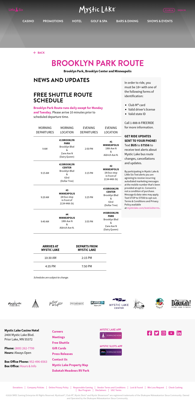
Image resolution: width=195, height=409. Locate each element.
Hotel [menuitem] (77, 21)
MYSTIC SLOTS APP (111, 346)
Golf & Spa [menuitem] (99, 21)
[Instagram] (163, 333)
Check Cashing (175, 387)
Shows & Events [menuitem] (160, 21)
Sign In (182, 10)
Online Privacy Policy (59, 387)
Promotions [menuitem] (53, 21)
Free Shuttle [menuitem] (60, 343)
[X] (156, 333)
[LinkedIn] (179, 333)
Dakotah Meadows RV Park (70, 370)
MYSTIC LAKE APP (110, 329)
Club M (169, 10)
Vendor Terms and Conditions (111, 387)
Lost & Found (136, 387)
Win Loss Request (155, 387)
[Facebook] (149, 333)
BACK (39, 53)
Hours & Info (28, 366)
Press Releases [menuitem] (62, 354)
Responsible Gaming (83, 387)
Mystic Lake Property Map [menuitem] (70, 365)
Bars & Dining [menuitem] (127, 21)
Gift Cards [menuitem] (59, 348)
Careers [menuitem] (57, 331)
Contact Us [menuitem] (59, 359)
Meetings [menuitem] (58, 337)
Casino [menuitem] (28, 21)
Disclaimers (100, 390)
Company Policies (35, 387)
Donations (18, 387)
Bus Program (84, 390)
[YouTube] (171, 333)
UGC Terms (116, 390)
